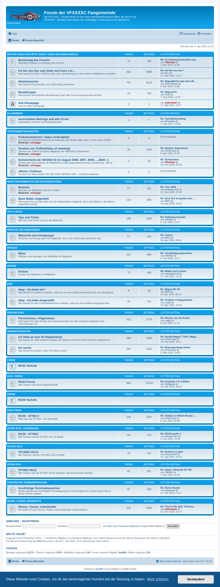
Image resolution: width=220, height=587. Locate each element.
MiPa (167, 201)
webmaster (171, 102)
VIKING (169, 219)
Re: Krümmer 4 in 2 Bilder (174, 381)
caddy (168, 302)
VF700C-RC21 (14, 464)
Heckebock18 (172, 273)
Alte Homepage (28, 103)
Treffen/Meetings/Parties (23, 131)
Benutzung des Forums (34, 60)
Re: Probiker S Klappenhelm (176, 300)
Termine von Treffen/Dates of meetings (44, 148)
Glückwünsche (28, 81)
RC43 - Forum (14, 376)
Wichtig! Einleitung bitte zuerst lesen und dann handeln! (42, 54)
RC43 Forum (26, 381)
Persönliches (15, 313)
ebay (10, 284)
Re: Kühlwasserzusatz (172, 217)
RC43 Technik (27, 365)
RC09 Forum (14, 410)
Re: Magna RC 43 (170, 289)
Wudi (167, 94)
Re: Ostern (166, 235)
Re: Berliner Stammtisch (174, 148)
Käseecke (170, 490)
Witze (22, 253)
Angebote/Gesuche (19, 331)
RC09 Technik (27, 399)
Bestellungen (27, 92)
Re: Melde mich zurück (173, 271)
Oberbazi (170, 62)
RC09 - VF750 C (28, 416)
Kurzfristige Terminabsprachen (27, 482)
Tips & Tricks (15, 212)
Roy (167, 73)
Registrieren (30, 521)
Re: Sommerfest (169, 159)
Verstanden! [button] (196, 579)
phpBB (99, 569)
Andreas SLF (172, 189)
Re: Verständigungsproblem (176, 253)
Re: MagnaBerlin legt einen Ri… (178, 81)
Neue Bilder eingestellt (33, 198)
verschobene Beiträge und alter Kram (43, 119)
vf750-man (170, 150)
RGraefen (170, 121)
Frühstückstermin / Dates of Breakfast (43, 137)
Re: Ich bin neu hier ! (172, 70)
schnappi (35, 142)
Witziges (12, 248)
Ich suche (24, 347)
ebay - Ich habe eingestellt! (36, 300)
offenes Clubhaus (30, 171)
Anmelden (12, 521)
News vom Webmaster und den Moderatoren (34, 182)
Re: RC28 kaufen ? (170, 433)
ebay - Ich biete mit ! (32, 289)
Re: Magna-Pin (168, 92)
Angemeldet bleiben (154, 526)
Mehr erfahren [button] (158, 579)
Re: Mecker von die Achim (175, 318)
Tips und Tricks (28, 217)
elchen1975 (171, 454)
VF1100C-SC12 (14, 446)
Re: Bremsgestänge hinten (175, 347)
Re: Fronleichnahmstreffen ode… (179, 59)
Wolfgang (170, 384)
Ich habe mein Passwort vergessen (121, 526)
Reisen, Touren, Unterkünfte (37, 506)
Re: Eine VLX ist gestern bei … (177, 198)
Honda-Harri (171, 436)
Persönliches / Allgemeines (36, 318)
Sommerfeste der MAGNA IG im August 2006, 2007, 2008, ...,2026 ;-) (63, 159)
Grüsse (11, 266)
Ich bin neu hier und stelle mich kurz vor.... (46, 70)
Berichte (24, 187)
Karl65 (122, 552)
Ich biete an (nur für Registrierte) (40, 337)
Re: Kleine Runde (170, 488)
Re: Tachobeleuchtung (173, 118)
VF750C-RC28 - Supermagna (23, 428)
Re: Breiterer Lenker (171, 451)
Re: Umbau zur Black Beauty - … (178, 415)
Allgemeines (15, 113)
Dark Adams (171, 83)
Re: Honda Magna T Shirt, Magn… (179, 336)
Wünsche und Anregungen (23, 230)
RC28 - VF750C (28, 434)
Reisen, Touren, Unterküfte (24, 501)
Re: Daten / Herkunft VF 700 (175, 469)
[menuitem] (12, 33)
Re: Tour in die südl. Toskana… (178, 506)
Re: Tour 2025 (168, 187)
